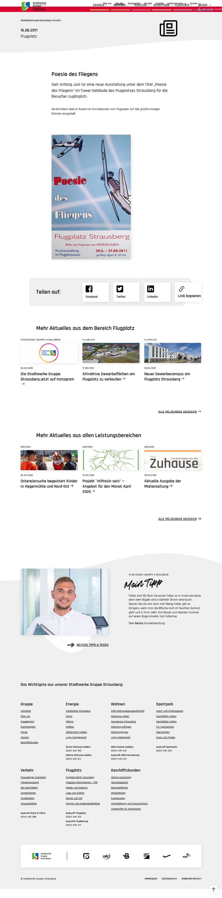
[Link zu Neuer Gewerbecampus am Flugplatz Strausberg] (172, 362)
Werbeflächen (118, 802)
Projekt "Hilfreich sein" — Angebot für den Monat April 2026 (106, 495)
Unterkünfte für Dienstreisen (126, 817)
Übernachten (163, 740)
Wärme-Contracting (121, 786)
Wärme (69, 730)
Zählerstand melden (76, 740)
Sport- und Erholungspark (169, 720)
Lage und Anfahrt (75, 802)
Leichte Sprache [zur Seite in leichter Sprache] (175, 3)
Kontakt (160, 3)
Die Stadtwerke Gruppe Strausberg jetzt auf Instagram (47, 385)
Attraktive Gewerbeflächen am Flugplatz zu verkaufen (108, 385)
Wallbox (70, 735)
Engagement (113, 3)
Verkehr (130, 10)
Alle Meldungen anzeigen (177, 421)
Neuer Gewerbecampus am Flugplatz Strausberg (167, 385)
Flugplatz (172, 10)
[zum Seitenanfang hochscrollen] (213, 889)
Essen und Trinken (165, 746)
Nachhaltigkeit (28, 735)
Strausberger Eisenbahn (33, 786)
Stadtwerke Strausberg (78, 720)
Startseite (26, 720)
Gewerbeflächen (119, 796)
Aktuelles (98, 3)
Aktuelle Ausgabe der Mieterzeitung (162, 492)
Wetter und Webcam (77, 796)
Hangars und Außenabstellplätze (83, 812)
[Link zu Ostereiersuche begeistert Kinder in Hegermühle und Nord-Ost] (49, 469)
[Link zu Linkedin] (157, 301)
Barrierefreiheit (191, 887)
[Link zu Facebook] (95, 301)
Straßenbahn (27, 807)
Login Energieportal (76, 746)
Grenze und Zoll (74, 807)
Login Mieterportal (120, 746)
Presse (24, 740)
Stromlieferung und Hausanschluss (129, 812)
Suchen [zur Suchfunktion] (193, 3)
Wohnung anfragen (121, 735)
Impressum (151, 887)
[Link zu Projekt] (111, 469)
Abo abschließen (29, 796)
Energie (89, 10)
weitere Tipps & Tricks (88, 654)
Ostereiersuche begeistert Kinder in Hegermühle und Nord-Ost (49, 492)
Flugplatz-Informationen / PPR (82, 791)
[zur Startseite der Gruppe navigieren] (33, 7)
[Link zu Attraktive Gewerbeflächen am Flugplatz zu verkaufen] (111, 362)
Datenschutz (169, 887)
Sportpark (152, 10)
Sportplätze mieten (166, 730)
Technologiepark (119, 791)
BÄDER (193, 10)
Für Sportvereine (165, 735)
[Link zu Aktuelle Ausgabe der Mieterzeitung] (172, 469)
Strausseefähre (29, 812)
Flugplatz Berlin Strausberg (80, 786)
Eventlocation (118, 807)
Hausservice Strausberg (123, 730)
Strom (69, 725)
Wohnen (110, 10)
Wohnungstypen (119, 740)
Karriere (148, 3)
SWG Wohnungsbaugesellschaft (127, 720)
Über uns (86, 3)
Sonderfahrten (28, 802)
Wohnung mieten (120, 725)
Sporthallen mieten (166, 725)
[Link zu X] (126, 301)
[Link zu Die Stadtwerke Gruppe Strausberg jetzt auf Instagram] (49, 362)
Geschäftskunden (131, 3)
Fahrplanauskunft (30, 791)
